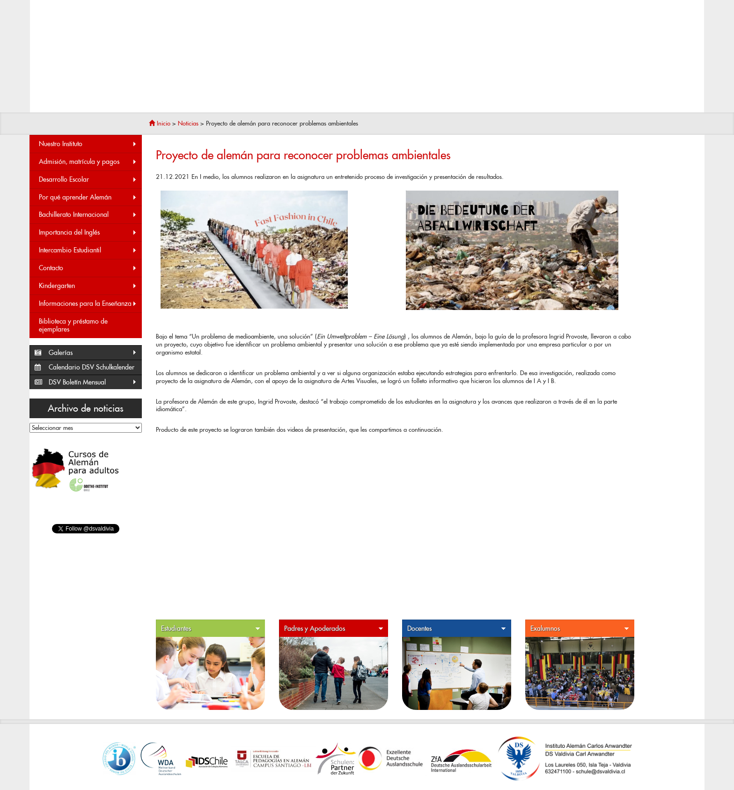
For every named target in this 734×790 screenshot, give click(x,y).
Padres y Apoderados (333, 628)
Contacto (88, 268)
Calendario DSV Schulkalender (91, 367)
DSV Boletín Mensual (93, 382)
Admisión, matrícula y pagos (88, 161)
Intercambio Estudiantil (88, 250)
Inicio (159, 123)
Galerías (93, 353)
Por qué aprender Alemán (88, 197)
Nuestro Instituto (88, 144)
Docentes (456, 628)
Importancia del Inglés (88, 232)
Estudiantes (210, 628)
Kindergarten (88, 286)
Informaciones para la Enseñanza (88, 303)
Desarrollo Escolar (88, 179)
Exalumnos (580, 628)
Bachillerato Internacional (88, 214)
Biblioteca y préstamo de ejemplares (73, 325)
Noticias (188, 123)
